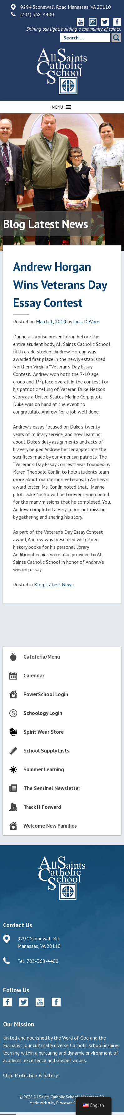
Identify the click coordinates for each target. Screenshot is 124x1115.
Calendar (33, 675)
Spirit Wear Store (43, 731)
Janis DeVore (86, 321)
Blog (39, 584)
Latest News (60, 584)
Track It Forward (42, 807)
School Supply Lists (46, 750)
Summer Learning (43, 769)
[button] (57, 107)
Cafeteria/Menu (41, 656)
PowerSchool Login (45, 694)
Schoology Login (42, 713)
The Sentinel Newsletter (51, 788)
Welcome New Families (50, 825)
